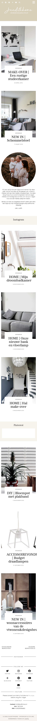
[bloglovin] (7, 679)
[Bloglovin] (12, 2)
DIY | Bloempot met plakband (18, 495)
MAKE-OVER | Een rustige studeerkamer (18, 75)
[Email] (16, 2)
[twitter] (7, 672)
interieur (18, 68)
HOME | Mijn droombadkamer (19, 279)
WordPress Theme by (18, 718)
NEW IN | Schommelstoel (18, 139)
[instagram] (18, 672)
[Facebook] (9, 2)
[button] (34, 2)
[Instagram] (2, 2)
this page (31, 695)
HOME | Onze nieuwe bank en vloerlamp (18, 341)
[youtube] (29, 679)
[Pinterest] (6, 2)
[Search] (19, 2)
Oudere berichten (30, 647)
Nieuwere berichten (6, 647)
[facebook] (29, 672)
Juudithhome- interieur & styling (21, 716)
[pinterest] (18, 679)
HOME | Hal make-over (18, 405)
